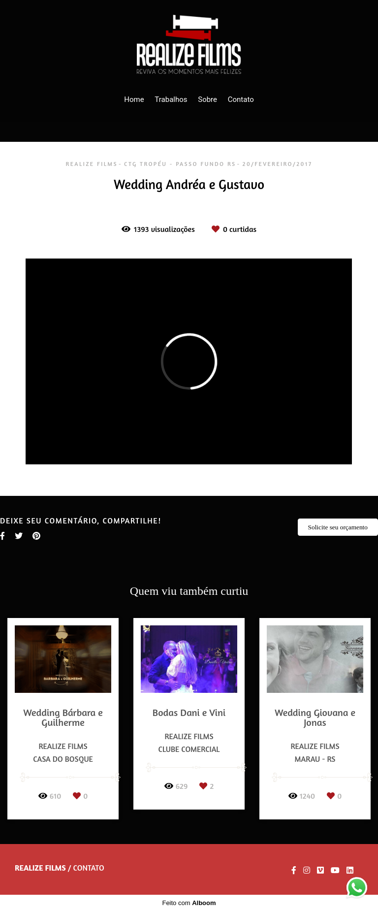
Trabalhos (171, 99)
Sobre (207, 99)
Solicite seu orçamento (338, 527)
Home (134, 99)
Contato (241, 99)
